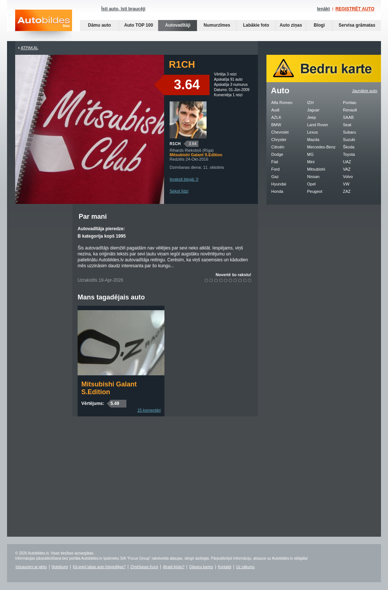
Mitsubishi (316, 169)
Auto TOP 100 (138, 25)
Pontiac (350, 102)
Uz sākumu (245, 567)
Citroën (277, 147)
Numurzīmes (217, 25)
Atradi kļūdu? (173, 567)
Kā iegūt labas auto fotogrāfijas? (99, 567)
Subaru (349, 132)
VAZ (347, 169)
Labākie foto (256, 25)
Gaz (275, 176)
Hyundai (278, 184)
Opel (311, 184)
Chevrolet (280, 132)
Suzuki (349, 139)
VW (346, 184)
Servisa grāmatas (356, 25)
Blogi (319, 25)
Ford (275, 169)
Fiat (274, 162)
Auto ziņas (291, 25)
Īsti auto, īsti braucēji (123, 8)
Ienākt (323, 8)
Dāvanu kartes (201, 567)
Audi (275, 110)
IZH (310, 102)
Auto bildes (43, 25)
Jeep (311, 117)
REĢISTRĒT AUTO (355, 8)
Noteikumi (60, 567)
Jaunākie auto (365, 90)
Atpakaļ (29, 48)
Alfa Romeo (281, 102)
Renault (350, 110)
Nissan (313, 176)
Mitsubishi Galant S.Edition (109, 388)
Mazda (313, 139)
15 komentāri (149, 410)
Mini (310, 162)
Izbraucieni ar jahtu (31, 567)
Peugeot (314, 191)
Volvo (348, 176)
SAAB (348, 117)
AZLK (276, 117)
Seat (347, 125)
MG (310, 154)
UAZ (347, 162)
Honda (277, 191)
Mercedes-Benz (321, 147)
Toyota (349, 154)
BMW (276, 125)
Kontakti (224, 567)
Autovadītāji (178, 25)
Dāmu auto (99, 25)
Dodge (277, 154)
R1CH (175, 143)
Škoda (348, 147)
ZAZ (347, 191)
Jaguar (313, 110)
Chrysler (278, 139)
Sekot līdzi (179, 191)
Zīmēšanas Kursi (144, 567)
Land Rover (317, 125)
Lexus (312, 132)
